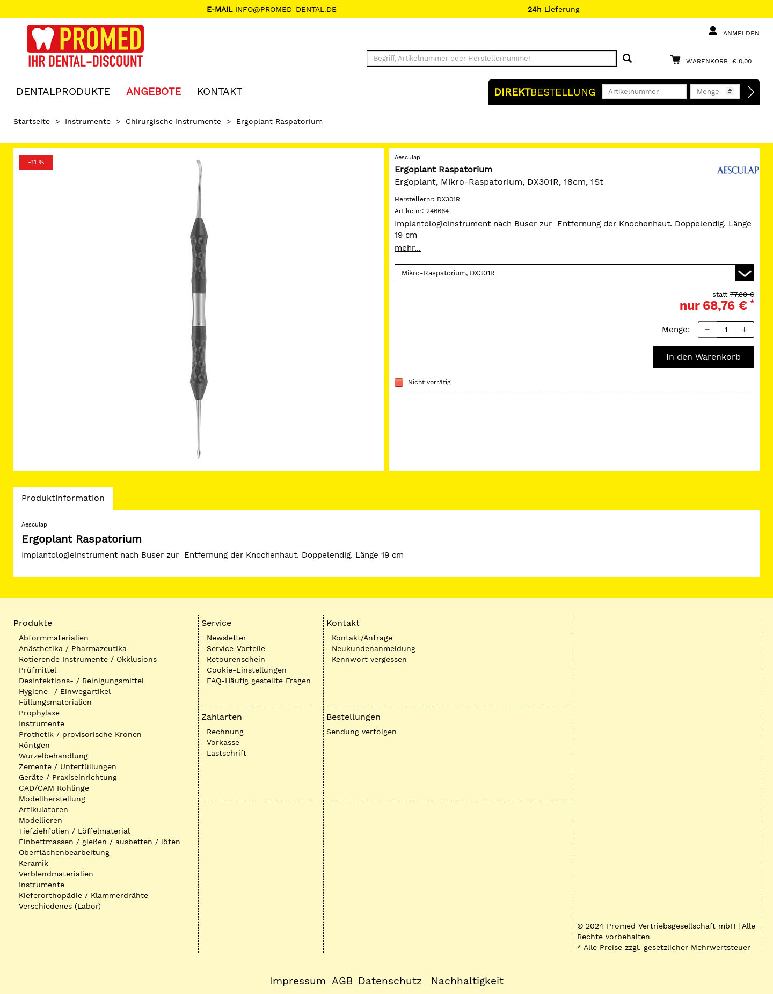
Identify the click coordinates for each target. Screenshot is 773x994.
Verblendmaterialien (56, 873)
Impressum (297, 981)
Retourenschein (236, 659)
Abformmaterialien (54, 637)
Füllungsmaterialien (55, 702)
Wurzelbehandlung (53, 755)
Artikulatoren (43, 809)
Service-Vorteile (236, 648)
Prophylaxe (39, 712)
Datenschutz (390, 981)
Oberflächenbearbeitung (64, 852)
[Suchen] (627, 59)
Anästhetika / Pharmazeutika (73, 648)
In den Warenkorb (703, 357)
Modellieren (40, 820)
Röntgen (34, 745)
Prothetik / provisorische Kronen (80, 734)
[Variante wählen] (574, 272)
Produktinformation (63, 501)
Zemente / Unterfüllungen (67, 766)
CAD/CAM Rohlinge (54, 788)
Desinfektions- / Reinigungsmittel (81, 680)
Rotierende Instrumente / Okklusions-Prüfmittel (90, 664)
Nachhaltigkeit (467, 981)
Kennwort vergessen (369, 659)
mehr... (408, 248)
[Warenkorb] (713, 59)
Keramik (33, 863)
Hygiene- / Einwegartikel (65, 691)
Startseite (31, 121)
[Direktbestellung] (751, 92)
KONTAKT (219, 91)
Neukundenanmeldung (373, 648)
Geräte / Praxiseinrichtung (68, 777)
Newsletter (226, 637)
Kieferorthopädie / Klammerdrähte (83, 895)
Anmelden (734, 31)
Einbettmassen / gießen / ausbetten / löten (99, 841)
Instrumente (88, 121)
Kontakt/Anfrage (362, 637)
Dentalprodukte (63, 91)
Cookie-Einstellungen (247, 670)
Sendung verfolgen (361, 731)
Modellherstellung (52, 798)
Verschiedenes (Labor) (60, 906)
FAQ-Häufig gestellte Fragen (259, 680)
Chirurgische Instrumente (173, 121)
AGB (342, 981)
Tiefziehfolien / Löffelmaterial (74, 831)
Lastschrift (226, 753)
